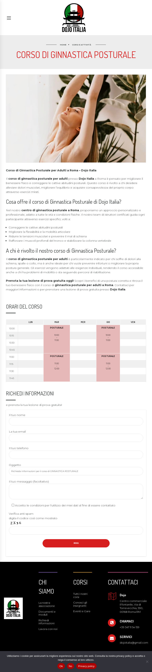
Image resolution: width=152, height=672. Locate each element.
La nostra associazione (47, 604)
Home (63, 45)
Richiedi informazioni (46, 622)
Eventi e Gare (81, 611)
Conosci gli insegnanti (80, 604)
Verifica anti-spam (21, 513)
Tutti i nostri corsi (80, 595)
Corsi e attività (81, 45)
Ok (61, 666)
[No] (147, 662)
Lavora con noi (48, 629)
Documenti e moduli (47, 613)
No (70, 666)
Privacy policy (86, 666)
